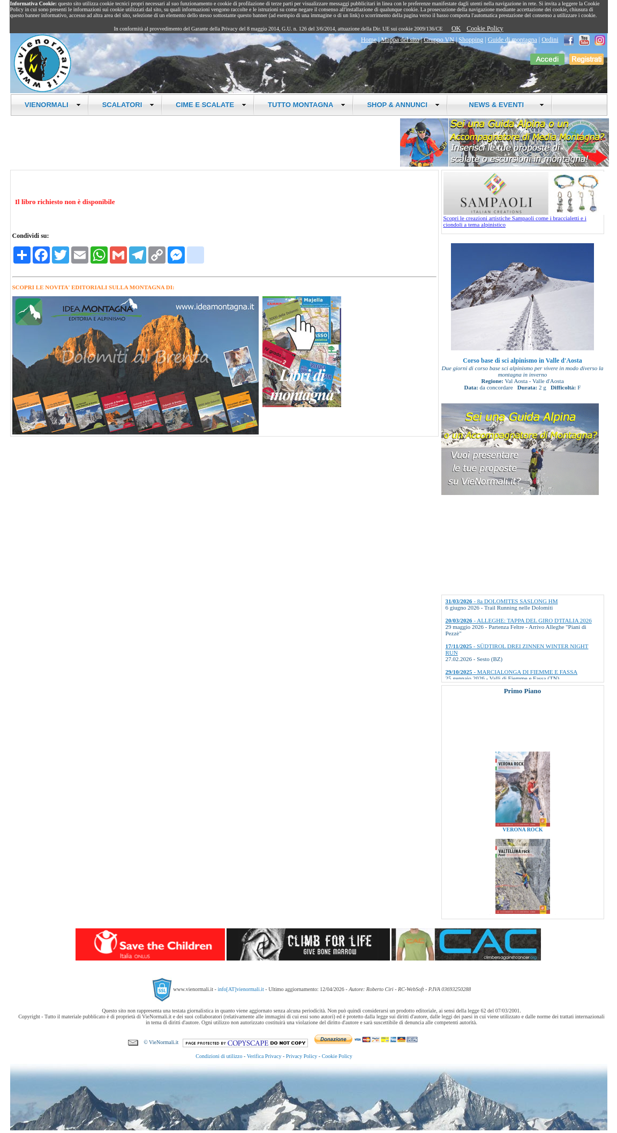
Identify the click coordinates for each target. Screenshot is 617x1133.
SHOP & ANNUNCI (403, 105)
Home (369, 39)
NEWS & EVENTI (502, 105)
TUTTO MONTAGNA (306, 105)
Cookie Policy (484, 28)
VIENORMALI (53, 105)
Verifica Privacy (264, 1056)
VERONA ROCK (522, 836)
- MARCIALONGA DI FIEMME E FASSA (512, 672)
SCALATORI (128, 105)
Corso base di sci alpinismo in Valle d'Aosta (522, 360)
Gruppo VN (439, 39)
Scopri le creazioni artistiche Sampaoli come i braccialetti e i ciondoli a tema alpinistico (523, 218)
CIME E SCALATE (211, 105)
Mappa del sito (400, 39)
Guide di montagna (512, 39)
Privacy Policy (302, 1056)
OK (456, 28)
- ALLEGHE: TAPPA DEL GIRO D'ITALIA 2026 (519, 620)
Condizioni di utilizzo (218, 1056)
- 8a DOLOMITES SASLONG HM (502, 601)
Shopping (470, 39)
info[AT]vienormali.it (240, 989)
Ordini (549, 39)
